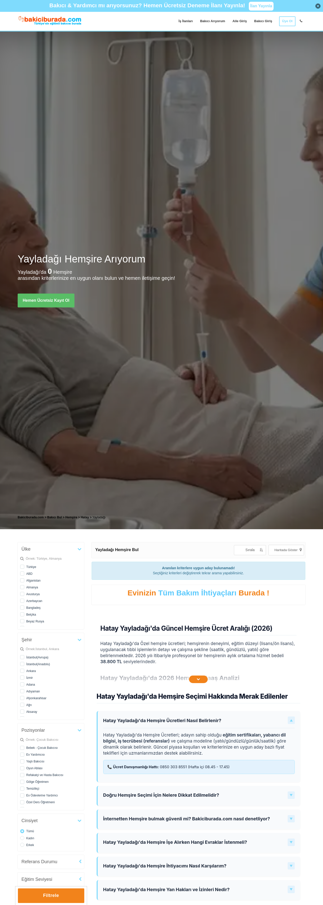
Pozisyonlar (33, 730)
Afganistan (33, 580)
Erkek (30, 845)
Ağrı (29, 705)
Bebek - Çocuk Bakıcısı (42, 748)
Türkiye (31, 567)
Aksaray (31, 712)
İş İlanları (186, 21)
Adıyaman (33, 691)
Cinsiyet (29, 820)
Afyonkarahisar (36, 698)
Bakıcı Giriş (263, 21)
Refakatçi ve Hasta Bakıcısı (44, 775)
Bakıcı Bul (54, 517)
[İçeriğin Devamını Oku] (198, 679)
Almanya (32, 587)
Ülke (26, 549)
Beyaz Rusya (35, 621)
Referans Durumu (39, 861)
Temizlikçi (32, 788)
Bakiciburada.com (31, 517)
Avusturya (33, 594)
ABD (29, 574)
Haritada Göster (288, 550)
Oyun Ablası (34, 768)
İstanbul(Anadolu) (38, 664)
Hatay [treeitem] (85, 517)
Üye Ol (287, 21)
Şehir (26, 639)
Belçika (31, 614)
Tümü (30, 831)
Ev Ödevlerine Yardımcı (42, 795)
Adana (30, 684)
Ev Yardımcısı (35, 754)
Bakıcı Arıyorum (212, 21)
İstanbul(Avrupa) (37, 657)
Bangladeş (33, 608)
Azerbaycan (34, 601)
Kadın (30, 838)
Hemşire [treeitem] (71, 517)
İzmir (29, 678)
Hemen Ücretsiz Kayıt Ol (46, 300)
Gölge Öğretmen (37, 782)
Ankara (31, 671)
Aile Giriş (239, 21)
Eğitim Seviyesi (36, 879)
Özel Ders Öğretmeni (40, 802)
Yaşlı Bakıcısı (35, 761)
